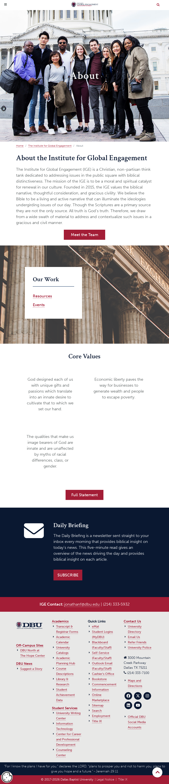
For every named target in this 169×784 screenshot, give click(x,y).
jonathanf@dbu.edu (82, 604)
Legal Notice (105, 779)
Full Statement (84, 494)
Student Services (64, 708)
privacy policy (26, 779)
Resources (42, 296)
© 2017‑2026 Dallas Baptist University (67, 779)
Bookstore (99, 679)
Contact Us (132, 621)
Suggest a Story (31, 669)
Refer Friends (137, 642)
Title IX (97, 721)
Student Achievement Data (65, 695)
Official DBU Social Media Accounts (137, 722)
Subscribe (67, 575)
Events (39, 304)
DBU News (24, 664)
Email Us (134, 637)
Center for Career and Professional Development (68, 739)
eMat (95, 626)
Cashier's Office (103, 674)
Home (20, 145)
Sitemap (97, 705)
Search (97, 711)
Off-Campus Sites (29, 645)
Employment (101, 716)
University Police (139, 647)
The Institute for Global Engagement (50, 145)
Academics (60, 621)
